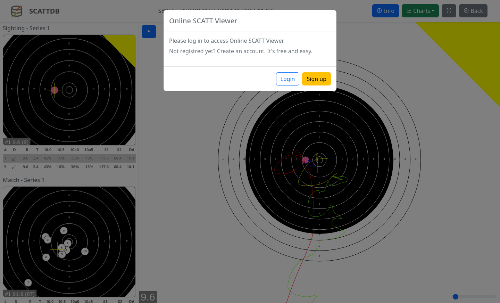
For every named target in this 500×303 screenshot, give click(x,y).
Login (288, 79)
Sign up (316, 79)
